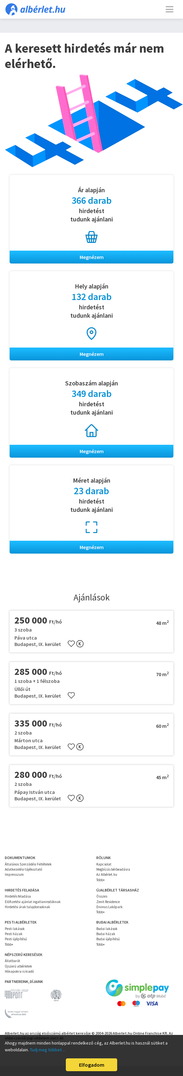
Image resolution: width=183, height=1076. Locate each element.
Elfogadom (91, 1065)
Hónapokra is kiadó (19, 971)
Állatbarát (12, 961)
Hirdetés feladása (18, 896)
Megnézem (92, 257)
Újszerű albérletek (18, 966)
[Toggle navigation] (169, 9)
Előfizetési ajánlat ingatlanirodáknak (33, 902)
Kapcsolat (103, 864)
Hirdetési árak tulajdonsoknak (27, 907)
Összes (101, 896)
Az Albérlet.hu (106, 874)
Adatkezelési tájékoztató (23, 869)
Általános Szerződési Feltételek (28, 864)
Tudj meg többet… (48, 1050)
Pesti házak (13, 934)
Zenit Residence (108, 902)
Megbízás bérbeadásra (113, 869)
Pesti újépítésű (16, 939)
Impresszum (14, 874)
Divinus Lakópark (109, 907)
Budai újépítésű (108, 939)
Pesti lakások (15, 928)
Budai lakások (107, 928)
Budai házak (105, 934)
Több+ (100, 880)
